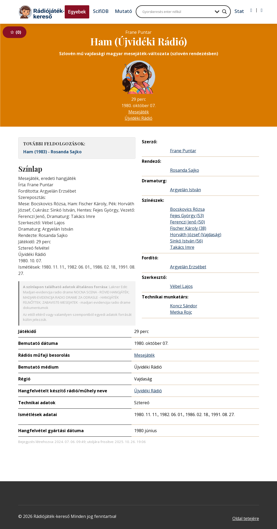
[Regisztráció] (261, 10)
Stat (239, 11)
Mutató (123, 11)
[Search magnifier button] (224, 11)
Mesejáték (138, 112)
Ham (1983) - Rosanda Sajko (52, 152)
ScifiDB (101, 11)
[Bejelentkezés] (251, 10)
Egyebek (77, 12)
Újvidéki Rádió (138, 118)
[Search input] (177, 11)
